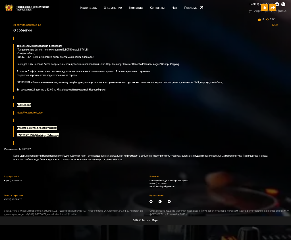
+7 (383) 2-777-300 (158, 183)
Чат (174, 8)
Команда (136, 8)
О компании (113, 8)
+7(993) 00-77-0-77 (13, 199)
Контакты (157, 8)
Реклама (193, 8)
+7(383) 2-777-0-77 (13, 180)
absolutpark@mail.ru (165, 186)
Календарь (88, 8)
